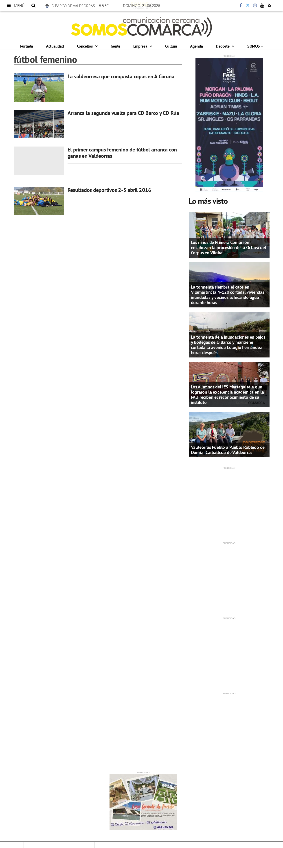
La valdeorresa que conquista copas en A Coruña (121, 76)
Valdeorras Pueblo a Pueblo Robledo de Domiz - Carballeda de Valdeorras (228, 449)
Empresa (140, 46)
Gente (115, 46)
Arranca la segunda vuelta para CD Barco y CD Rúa (123, 113)
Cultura (171, 46)
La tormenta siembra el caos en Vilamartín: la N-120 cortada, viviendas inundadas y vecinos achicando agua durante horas (227, 294)
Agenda (196, 46)
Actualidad (55, 46)
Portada (26, 46)
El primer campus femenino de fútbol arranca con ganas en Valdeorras (122, 152)
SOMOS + (255, 46)
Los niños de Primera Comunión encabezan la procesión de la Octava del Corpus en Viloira (228, 247)
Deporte (223, 46)
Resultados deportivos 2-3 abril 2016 (109, 189)
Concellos (85, 46)
